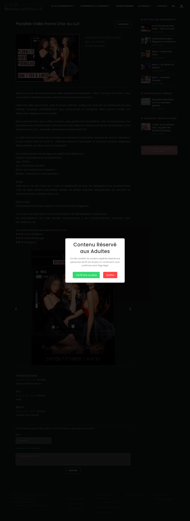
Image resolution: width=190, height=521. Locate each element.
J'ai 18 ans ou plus (86, 275)
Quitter (110, 275)
